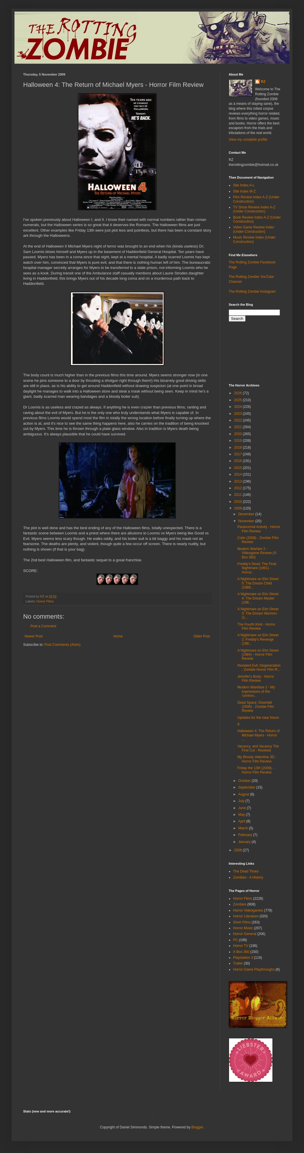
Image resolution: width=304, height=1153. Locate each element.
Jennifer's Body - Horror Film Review (255, 678)
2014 (238, 474)
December (246, 514)
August (244, 794)
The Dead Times (246, 871)
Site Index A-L (244, 185)
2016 (238, 461)
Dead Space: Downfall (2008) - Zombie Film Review (255, 707)
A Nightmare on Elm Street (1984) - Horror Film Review (258, 654)
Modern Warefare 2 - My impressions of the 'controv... (256, 691)
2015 (238, 468)
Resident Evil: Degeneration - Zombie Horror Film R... (259, 667)
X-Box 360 (241, 952)
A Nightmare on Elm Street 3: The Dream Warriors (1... (258, 613)
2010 (238, 502)
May (242, 815)
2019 (238, 441)
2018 (238, 448)
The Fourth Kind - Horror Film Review (256, 626)
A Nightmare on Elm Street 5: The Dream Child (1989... (258, 583)
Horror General (244, 934)
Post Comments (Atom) (62, 645)
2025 (238, 400)
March (243, 828)
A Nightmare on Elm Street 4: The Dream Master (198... (258, 598)
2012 (238, 488)
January (245, 842)
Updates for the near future (258, 718)
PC (235, 940)
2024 (238, 407)
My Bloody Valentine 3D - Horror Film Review (256, 759)
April (242, 821)
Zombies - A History (248, 877)
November (246, 521)
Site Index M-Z (244, 191)
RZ (263, 82)
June (242, 808)
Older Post (201, 636)
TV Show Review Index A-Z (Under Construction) (254, 209)
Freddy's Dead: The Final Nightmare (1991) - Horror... (256, 568)
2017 (238, 454)
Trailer (238, 963)
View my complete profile (248, 140)
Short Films (242, 922)
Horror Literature (246, 916)
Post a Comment (43, 626)
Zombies (239, 904)
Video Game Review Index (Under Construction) (253, 229)
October (245, 781)
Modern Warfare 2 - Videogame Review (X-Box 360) (257, 553)
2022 (238, 420)
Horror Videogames (248, 910)
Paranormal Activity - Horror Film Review (258, 529)
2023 (238, 414)
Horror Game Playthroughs (253, 969)
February (245, 835)
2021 (238, 427)
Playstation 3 (243, 958)
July (242, 801)
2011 (238, 495)
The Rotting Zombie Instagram (252, 291)
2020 (238, 434)
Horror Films (45, 601)
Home (118, 636)
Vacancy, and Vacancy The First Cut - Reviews (258, 748)
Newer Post (34, 636)
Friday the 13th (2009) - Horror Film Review (255, 770)
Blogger (197, 1127)
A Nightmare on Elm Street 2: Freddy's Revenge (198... (258, 639)
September (247, 787)
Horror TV (240, 946)
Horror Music (243, 928)
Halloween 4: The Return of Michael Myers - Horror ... (258, 735)
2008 (238, 850)
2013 (238, 481)
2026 (238, 393)
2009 (238, 508)
